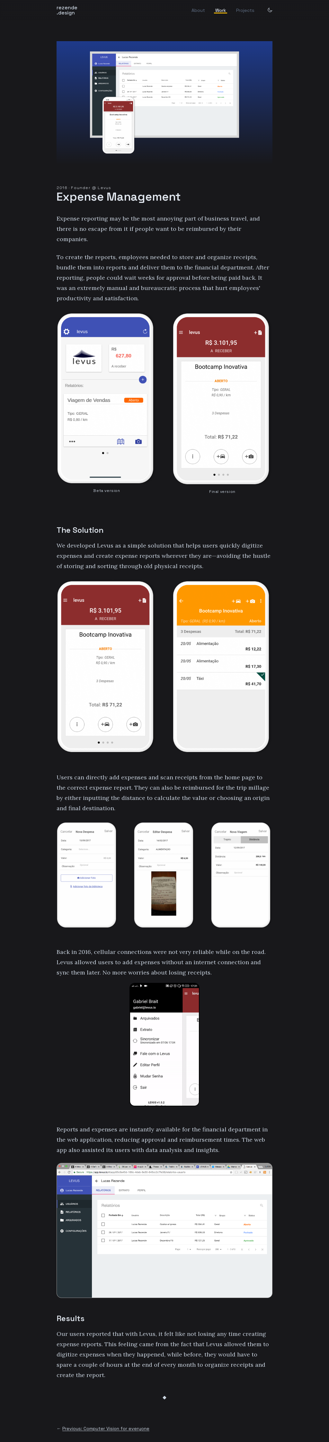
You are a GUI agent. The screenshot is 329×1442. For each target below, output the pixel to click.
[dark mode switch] (269, 10)
